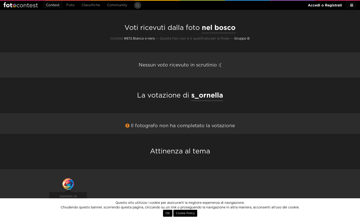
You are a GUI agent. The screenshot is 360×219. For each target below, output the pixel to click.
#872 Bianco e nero (139, 38)
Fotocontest (20, 4)
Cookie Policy (185, 213)
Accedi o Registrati (325, 5)
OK (168, 213)
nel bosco (219, 27)
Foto (70, 5)
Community (117, 5)
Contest (52, 5)
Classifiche (91, 5)
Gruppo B (242, 38)
